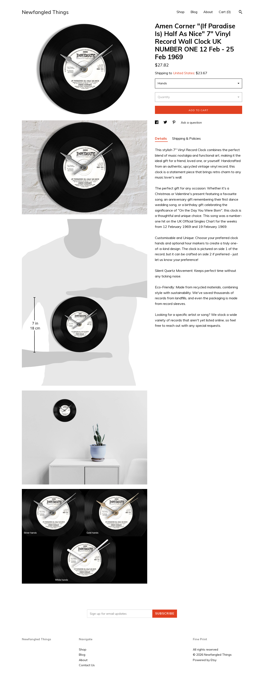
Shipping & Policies (186, 138)
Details (161, 138)
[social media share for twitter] (166, 122)
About (208, 12)
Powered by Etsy (204, 660)
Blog (193, 12)
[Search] (240, 12)
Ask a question (191, 122)
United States (183, 73)
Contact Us (87, 665)
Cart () (225, 12)
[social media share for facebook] (157, 122)
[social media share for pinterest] (174, 122)
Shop (180, 12)
